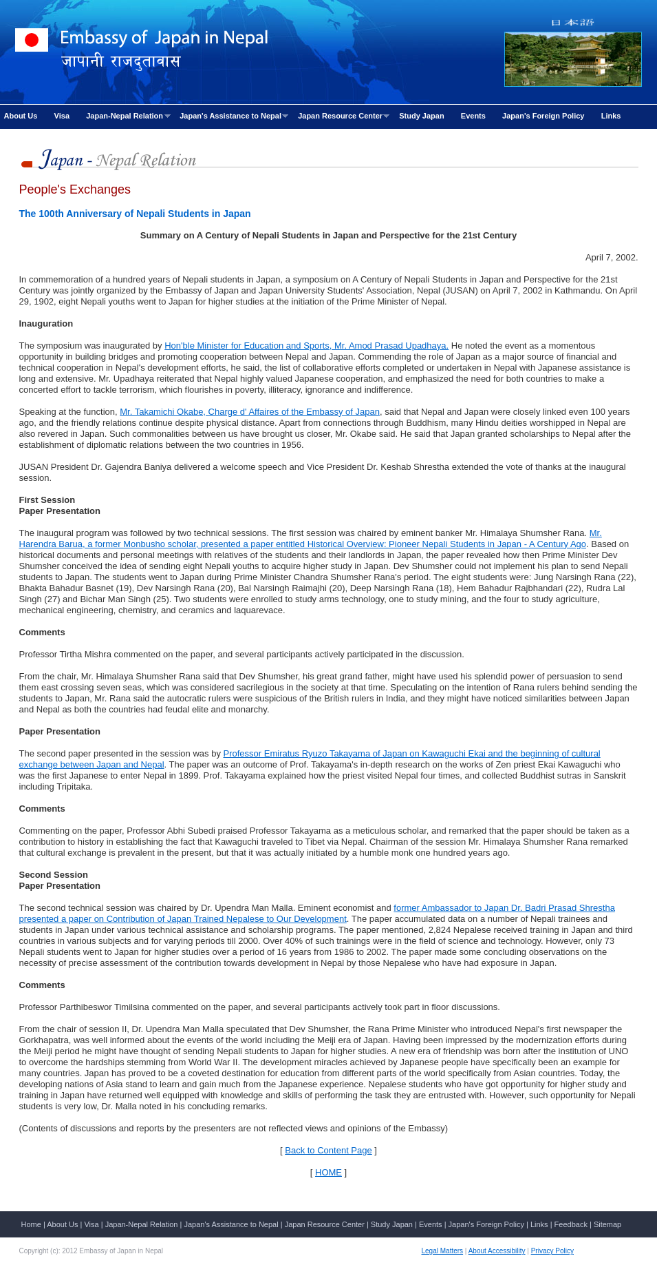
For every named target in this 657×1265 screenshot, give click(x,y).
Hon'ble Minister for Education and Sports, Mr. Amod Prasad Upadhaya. (306, 345)
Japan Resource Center (342, 116)
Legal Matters (443, 1251)
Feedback (571, 1224)
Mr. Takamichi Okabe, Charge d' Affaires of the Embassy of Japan (250, 412)
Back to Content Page (328, 1150)
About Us (21, 116)
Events (473, 116)
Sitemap (607, 1224)
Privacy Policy (552, 1251)
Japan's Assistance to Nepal (232, 116)
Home (31, 1224)
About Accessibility (497, 1251)
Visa (61, 116)
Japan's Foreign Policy (543, 116)
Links (611, 116)
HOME (328, 1172)
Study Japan (421, 116)
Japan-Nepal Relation (127, 116)
